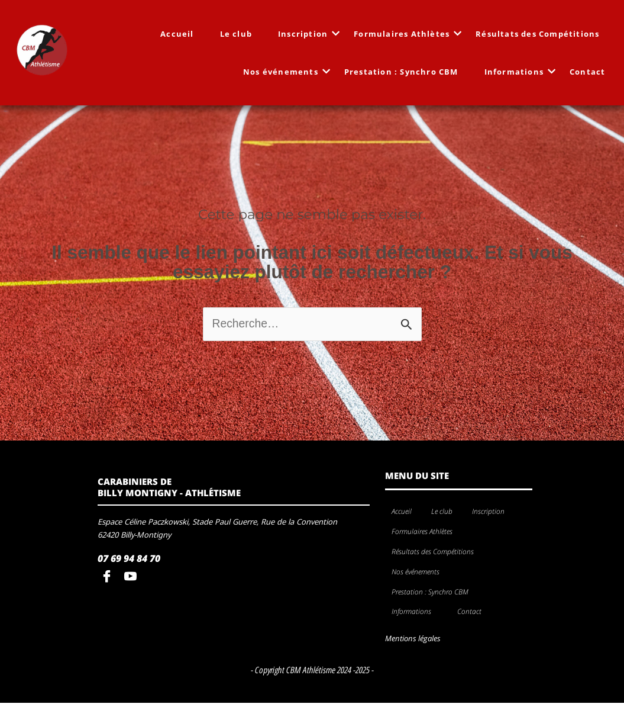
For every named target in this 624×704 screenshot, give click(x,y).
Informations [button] (415, 613)
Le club (237, 33)
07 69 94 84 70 (129, 560)
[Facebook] (109, 578)
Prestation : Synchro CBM (402, 71)
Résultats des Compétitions (538, 33)
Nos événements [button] (419, 573)
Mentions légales (413, 640)
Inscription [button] (491, 513)
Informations (518, 71)
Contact (588, 71)
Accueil (177, 33)
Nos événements (285, 71)
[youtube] (133, 578)
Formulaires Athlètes (405, 33)
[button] (509, 513)
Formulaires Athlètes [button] (425, 533)
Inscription (307, 33)
